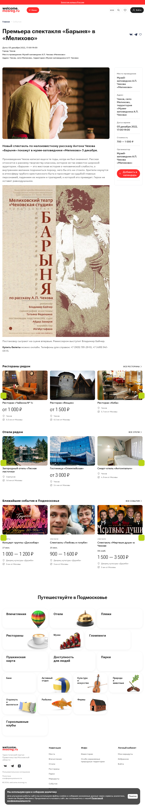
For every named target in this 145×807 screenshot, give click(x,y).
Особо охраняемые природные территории (93, 760)
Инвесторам (87, 754)
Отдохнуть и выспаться (12, 702)
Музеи (57, 635)
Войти (121, 764)
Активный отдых (47, 679)
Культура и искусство (83, 680)
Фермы (81, 699)
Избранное (123, 759)
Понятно (133, 796)
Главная (6, 21)
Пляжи (106, 614)
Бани (9, 678)
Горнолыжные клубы (17, 723)
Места (52, 754)
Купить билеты (11, 347)
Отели (58, 614)
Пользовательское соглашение (16, 772)
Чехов (12, 51)
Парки (106, 657)
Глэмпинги (97, 635)
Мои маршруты (125, 754)
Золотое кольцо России (72, 2)
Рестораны (14, 635)
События (17, 21)
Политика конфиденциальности (12, 777)
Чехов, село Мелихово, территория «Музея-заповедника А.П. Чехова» (44, 58)
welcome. (10, 748)
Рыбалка (46, 699)
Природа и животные (118, 680)
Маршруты (54, 778)
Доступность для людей (64, 658)
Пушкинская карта (16, 658)
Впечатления (16, 614)
